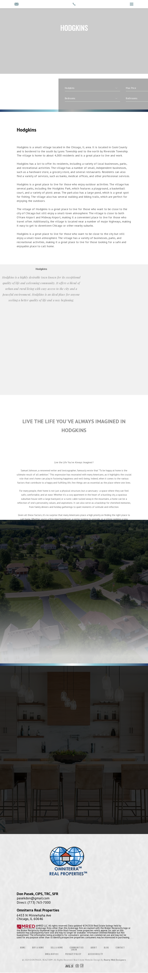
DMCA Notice (51, 954)
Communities (77, 947)
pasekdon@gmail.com (33, 898)
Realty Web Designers (115, 960)
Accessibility (95, 954)
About (94, 947)
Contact (120, 947)
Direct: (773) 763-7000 (34, 902)
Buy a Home (38, 947)
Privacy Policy (73, 954)
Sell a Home (57, 947)
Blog (106, 947)
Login (74, 949)
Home (22, 947)
